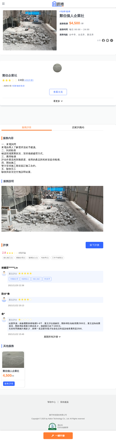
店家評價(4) (78, 127)
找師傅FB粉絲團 (54, 409)
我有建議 (64, 402)
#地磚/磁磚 (65, 11)
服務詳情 (26, 127)
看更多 (56, 101)
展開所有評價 (51, 337)
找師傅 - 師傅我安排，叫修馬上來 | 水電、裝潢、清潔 (58, 3)
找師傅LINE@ (62, 409)
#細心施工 (37, 279)
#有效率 (47, 279)
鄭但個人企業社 (11, 371)
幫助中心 (52, 402)
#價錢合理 (14, 279)
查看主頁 (58, 92)
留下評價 (94, 245)
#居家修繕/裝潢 (18, 86)
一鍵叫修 (60, 435)
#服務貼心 (25, 279)
